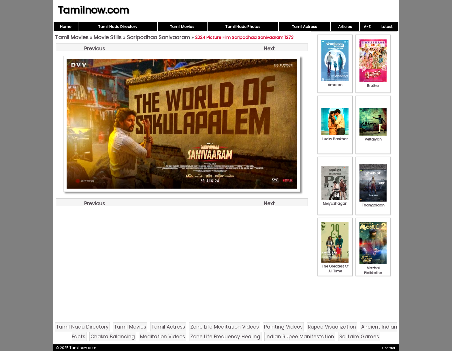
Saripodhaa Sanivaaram (158, 37)
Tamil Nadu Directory (117, 26)
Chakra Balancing (113, 336)
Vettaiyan (373, 137)
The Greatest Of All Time (335, 266)
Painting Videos (283, 326)
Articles (345, 26)
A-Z (367, 26)
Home (65, 26)
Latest (386, 26)
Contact (388, 348)
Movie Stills (108, 37)
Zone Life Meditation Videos (224, 326)
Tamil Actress (304, 26)
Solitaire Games (359, 336)
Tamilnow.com (93, 10)
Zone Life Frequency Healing (225, 336)
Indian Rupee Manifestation (299, 336)
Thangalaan (373, 203)
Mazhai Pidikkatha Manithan (373, 270)
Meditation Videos (162, 336)
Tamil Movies (182, 26)
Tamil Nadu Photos (242, 26)
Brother (373, 83)
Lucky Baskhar (335, 136)
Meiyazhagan (335, 201)
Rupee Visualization (332, 326)
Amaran (335, 82)
